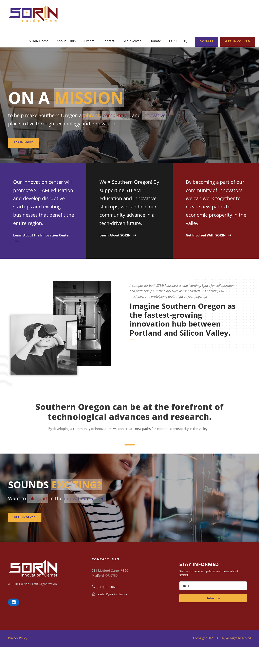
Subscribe (213, 598)
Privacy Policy (17, 638)
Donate (155, 41)
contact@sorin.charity (112, 594)
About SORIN (66, 41)
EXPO (173, 41)
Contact (108, 41)
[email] (213, 585)
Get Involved (132, 41)
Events (89, 41)
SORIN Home (39, 41)
